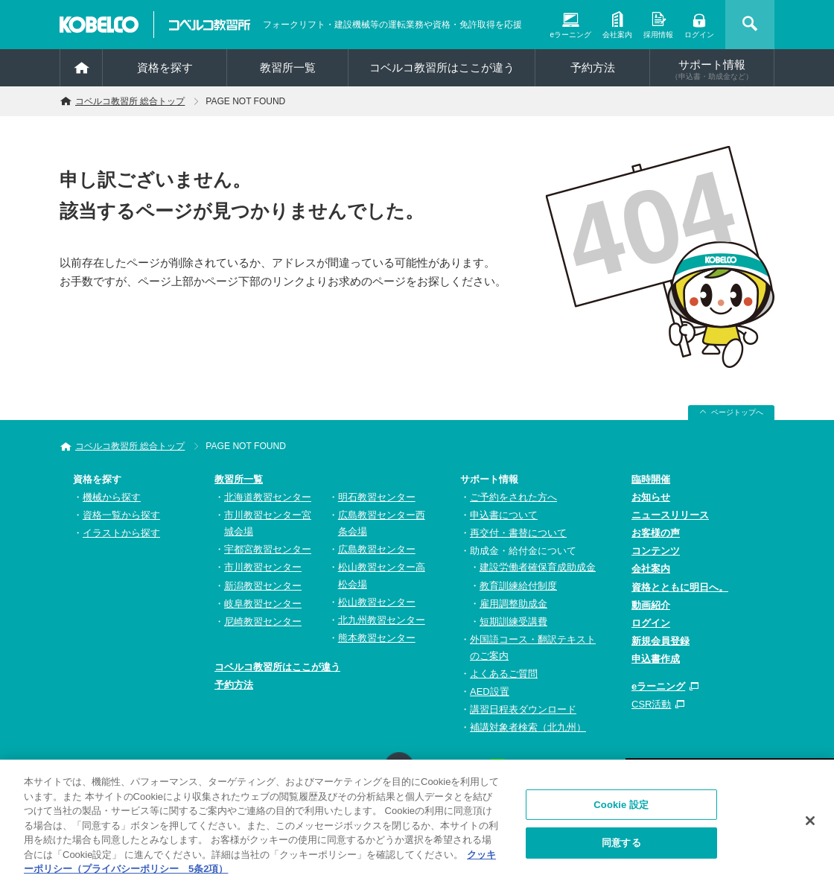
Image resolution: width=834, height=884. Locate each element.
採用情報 (658, 35)
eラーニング (570, 35)
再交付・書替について (518, 532)
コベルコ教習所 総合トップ (130, 101)
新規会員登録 (660, 640)
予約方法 (592, 67)
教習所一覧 (238, 479)
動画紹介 (650, 605)
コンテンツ (655, 550)
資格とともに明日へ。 (679, 587)
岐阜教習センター (263, 603)
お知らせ (650, 497)
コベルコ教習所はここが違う (442, 67)
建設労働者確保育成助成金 (538, 567)
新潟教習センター (263, 585)
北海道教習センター (267, 497)
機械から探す (112, 497)
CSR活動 (651, 704)
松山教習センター (377, 602)
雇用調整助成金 (513, 603)
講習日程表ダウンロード (523, 709)
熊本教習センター (377, 637)
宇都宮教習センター (267, 549)
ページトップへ (737, 412)
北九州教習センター (381, 620)
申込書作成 (655, 658)
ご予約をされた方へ (513, 497)
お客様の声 (655, 532)
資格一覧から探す (121, 515)
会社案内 (617, 35)
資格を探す (165, 67)
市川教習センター (263, 567)
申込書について (504, 515)
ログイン (699, 35)
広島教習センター (377, 549)
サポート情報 (712, 69)
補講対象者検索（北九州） (528, 727)
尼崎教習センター (263, 621)
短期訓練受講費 (513, 621)
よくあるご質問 (504, 673)
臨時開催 (650, 479)
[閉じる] (810, 825)
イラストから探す (121, 532)
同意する (621, 847)
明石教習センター (377, 497)
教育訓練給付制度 (518, 585)
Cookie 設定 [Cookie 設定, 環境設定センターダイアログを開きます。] (621, 809)
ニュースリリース (670, 515)
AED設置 (489, 691)
